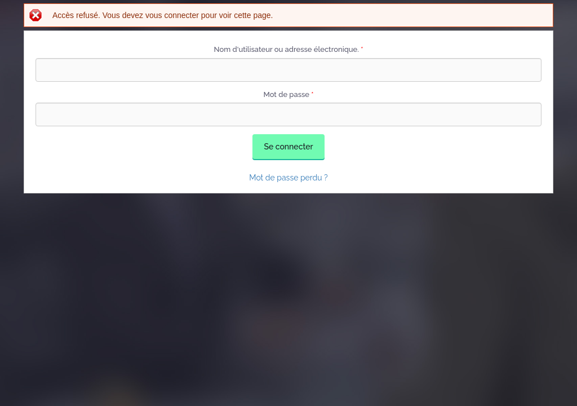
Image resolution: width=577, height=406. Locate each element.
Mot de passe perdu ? (288, 177)
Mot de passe (288, 94)
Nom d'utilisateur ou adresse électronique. (288, 49)
